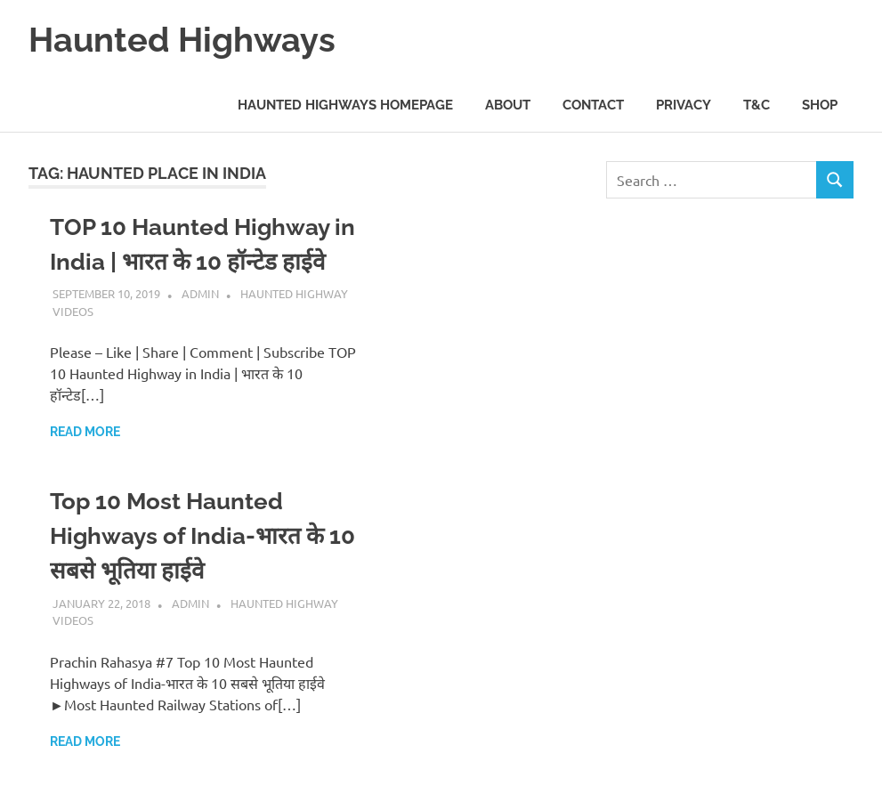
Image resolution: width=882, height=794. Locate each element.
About (507, 105)
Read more (85, 432)
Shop (819, 105)
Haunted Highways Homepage (345, 105)
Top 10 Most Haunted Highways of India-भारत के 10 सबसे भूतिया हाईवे (202, 536)
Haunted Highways (182, 40)
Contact (593, 105)
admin (200, 293)
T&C (756, 105)
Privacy (683, 105)
